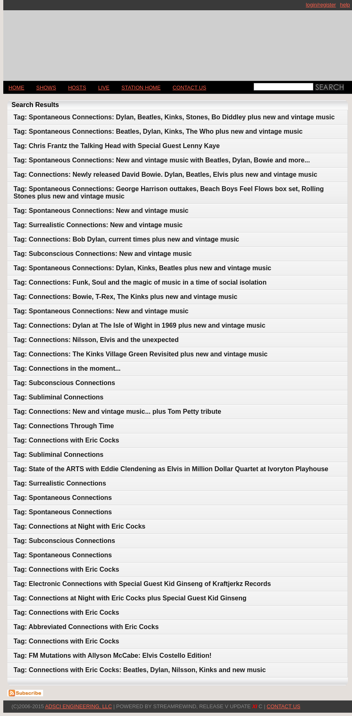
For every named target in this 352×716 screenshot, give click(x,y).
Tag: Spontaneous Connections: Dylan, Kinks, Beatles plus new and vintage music (142, 268)
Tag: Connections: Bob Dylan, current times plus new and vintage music (126, 239)
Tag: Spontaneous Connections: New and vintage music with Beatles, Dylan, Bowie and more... (162, 160)
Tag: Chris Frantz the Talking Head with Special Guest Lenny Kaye (117, 145)
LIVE (104, 87)
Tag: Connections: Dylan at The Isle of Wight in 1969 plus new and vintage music (139, 325)
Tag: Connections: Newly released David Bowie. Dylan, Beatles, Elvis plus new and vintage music (165, 174)
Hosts (77, 87)
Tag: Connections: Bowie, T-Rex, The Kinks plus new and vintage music (126, 296)
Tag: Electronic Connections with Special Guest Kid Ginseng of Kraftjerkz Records (142, 583)
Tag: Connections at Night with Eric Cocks (80, 526)
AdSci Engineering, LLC (78, 706)
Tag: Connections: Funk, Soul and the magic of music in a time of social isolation (140, 282)
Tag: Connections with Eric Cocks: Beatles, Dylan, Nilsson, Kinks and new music (140, 669)
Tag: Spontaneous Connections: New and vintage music (101, 210)
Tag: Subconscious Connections (64, 382)
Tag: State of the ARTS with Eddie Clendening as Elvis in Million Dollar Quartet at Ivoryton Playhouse (171, 468)
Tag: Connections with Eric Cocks (66, 440)
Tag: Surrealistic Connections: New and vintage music (98, 224)
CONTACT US (189, 87)
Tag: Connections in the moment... (67, 368)
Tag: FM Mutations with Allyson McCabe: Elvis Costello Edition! (113, 655)
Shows (46, 87)
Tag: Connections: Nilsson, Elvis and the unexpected (96, 339)
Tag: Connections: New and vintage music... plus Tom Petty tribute (117, 411)
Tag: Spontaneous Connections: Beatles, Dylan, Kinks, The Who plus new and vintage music (158, 131)
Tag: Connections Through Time (64, 425)
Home (16, 87)
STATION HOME (141, 87)
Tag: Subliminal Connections (58, 397)
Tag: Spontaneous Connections (63, 497)
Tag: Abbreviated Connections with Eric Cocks (86, 626)
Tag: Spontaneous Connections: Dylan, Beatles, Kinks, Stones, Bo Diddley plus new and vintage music (174, 117)
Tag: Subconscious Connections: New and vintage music (103, 253)
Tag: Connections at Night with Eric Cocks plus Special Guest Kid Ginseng (130, 598)
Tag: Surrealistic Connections (60, 483)
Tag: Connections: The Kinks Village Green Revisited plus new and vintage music (140, 354)
